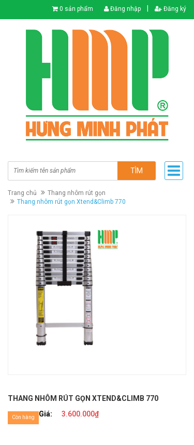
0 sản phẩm (76, 8)
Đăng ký (170, 8)
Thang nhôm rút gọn (77, 193)
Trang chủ (22, 193)
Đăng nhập (122, 8)
